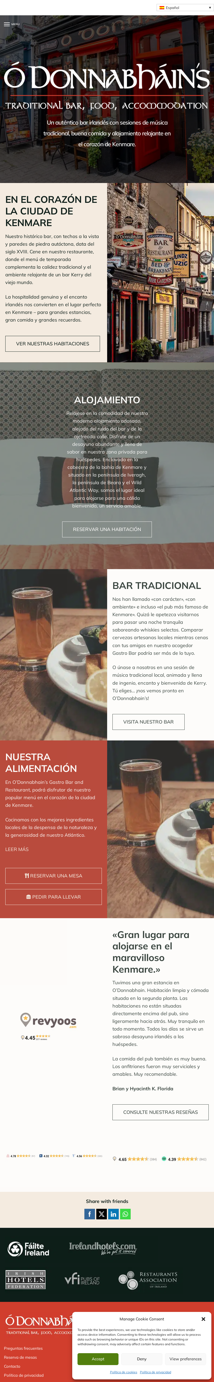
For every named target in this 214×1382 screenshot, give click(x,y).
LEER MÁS (17, 849)
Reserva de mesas (20, 1357)
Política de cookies (123, 1372)
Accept (98, 1358)
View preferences (186, 1358)
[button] (203, 1319)
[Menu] (12, 25)
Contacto (12, 1366)
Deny (142, 1358)
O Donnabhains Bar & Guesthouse (107, 24)
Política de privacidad (155, 1372)
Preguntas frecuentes (23, 1348)
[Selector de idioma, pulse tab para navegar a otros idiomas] (185, 7)
